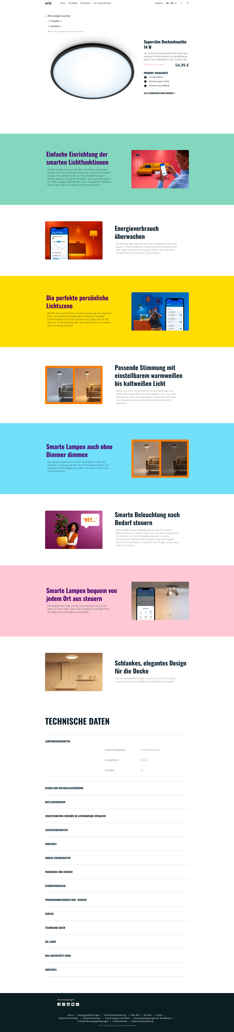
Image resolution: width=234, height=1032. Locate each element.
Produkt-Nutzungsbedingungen (93, 1021)
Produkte (72, 3)
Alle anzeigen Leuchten (57, 15)
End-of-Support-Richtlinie (117, 1018)
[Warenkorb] (187, 3)
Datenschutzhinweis (68, 1018)
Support (159, 3)
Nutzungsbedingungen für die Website (152, 1018)
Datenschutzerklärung (142, 1021)
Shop (62, 3)
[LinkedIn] (69, 1004)
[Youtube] (73, 1004)
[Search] (181, 3)
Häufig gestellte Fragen (89, 1015)
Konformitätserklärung (115, 1015)
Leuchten (54, 26)
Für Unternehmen (102, 3)
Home (70, 1015)
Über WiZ (135, 1015)
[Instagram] (64, 1004)
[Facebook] (59, 1004)
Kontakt (147, 1015)
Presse (159, 1015)
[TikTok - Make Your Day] (78, 1004)
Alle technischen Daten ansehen (160, 93)
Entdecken (85, 3)
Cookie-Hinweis (120, 1021)
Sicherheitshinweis (92, 1018)
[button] (171, 3)
